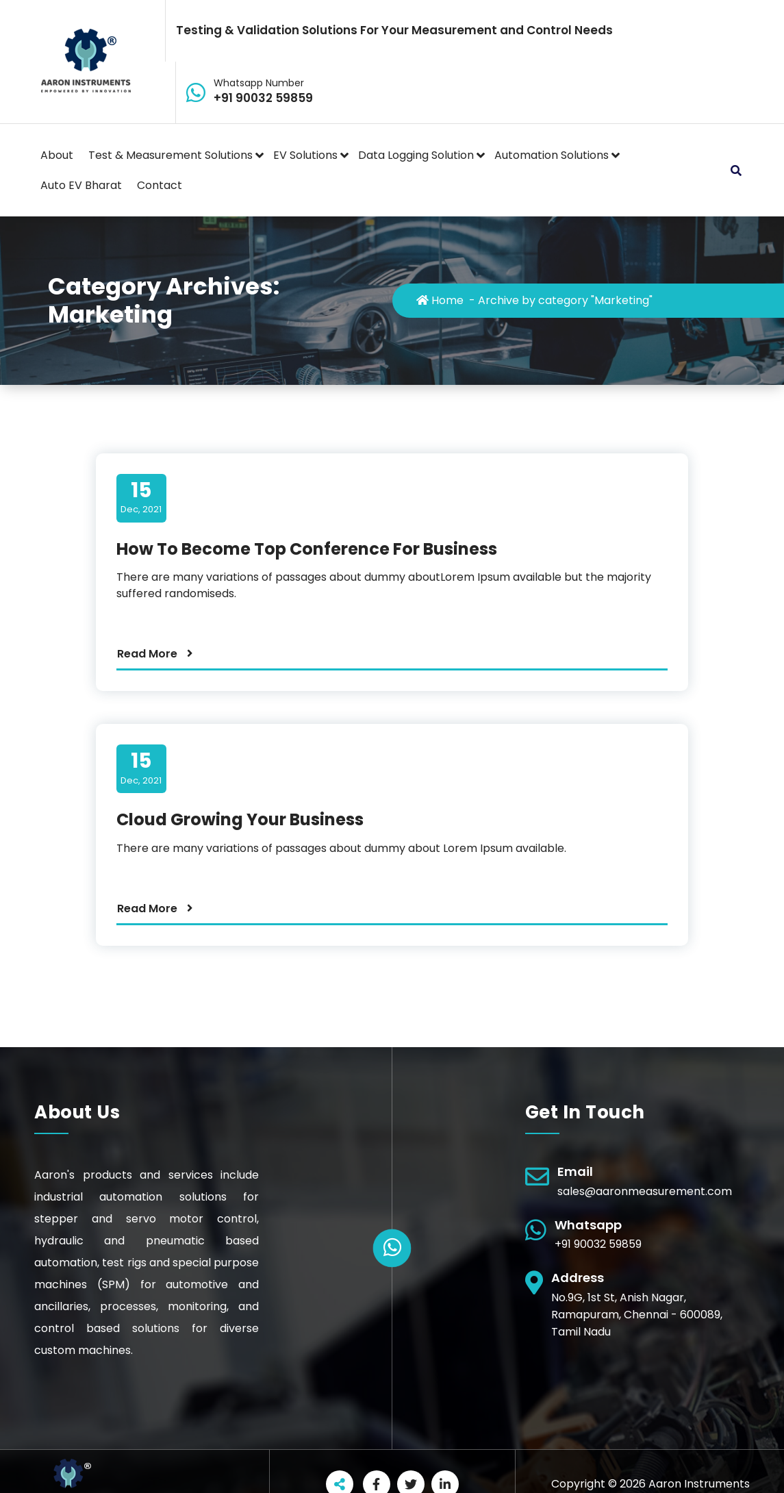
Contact (159, 185)
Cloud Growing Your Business (240, 819)
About (56, 155)
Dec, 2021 (141, 497)
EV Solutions (305, 155)
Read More (147, 654)
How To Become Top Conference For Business (306, 549)
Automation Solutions (551, 155)
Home (440, 300)
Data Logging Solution (416, 155)
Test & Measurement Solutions (170, 155)
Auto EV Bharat (81, 185)
